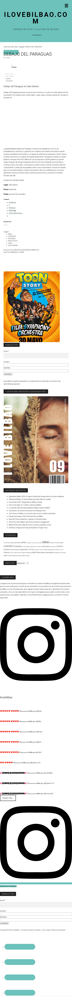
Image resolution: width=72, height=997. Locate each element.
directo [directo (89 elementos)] (32, 546)
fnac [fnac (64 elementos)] (35, 549)
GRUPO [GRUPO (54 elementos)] (42, 549)
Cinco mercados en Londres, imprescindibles (25, 505)
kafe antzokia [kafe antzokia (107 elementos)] (48, 549)
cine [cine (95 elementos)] (56, 542)
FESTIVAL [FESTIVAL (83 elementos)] (31, 549)
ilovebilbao (13, 67)
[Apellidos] (36, 370)
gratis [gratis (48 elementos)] (38, 549)
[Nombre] (36, 364)
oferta (10, 243)
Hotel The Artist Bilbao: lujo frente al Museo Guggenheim (29, 522)
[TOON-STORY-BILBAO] (32, 341)
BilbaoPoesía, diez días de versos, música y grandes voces (30, 525)
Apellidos (7, 368)
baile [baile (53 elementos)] (41, 542)
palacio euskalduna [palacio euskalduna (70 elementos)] (27, 552)
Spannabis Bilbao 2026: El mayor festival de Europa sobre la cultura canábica (36, 496)
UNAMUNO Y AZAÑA (17, 252)
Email (6, 351)
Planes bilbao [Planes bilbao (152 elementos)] (40, 552)
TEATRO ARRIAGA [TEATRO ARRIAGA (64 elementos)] (13, 555)
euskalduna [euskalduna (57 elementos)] (53, 546)
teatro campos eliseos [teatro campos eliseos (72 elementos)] (23, 555)
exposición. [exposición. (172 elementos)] (24, 549)
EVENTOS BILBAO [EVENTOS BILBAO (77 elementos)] (15, 549)
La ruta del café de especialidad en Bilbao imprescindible (29, 508)
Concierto (9, 81)
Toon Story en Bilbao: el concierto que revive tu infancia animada (32, 513)
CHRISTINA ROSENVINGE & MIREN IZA (26, 250)
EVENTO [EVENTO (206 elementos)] (60, 546)
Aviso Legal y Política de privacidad (53, 930)
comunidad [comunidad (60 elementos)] (60, 542)
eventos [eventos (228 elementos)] (7, 549)
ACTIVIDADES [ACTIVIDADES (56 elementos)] (7, 542)
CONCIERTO (12, 236)
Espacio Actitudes (35, 930)
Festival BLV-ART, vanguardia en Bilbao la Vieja (25, 502)
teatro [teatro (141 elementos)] (6, 555)
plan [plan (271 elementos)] (34, 552)
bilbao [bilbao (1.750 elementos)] (45, 542)
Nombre (7, 362)
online (21, 180)
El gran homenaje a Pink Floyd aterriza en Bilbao (26, 516)
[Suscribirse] (8, 374)
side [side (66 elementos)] (61, 552)
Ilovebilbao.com (36, 18)
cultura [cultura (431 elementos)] (18, 546)
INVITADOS (12, 238)
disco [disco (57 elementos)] (36, 546)
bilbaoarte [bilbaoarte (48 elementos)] (52, 542)
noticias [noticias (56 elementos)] (11, 552)
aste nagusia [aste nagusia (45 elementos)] (29, 542)
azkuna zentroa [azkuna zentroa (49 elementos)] (35, 542)
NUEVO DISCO (13, 241)
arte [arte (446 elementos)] (23, 542)
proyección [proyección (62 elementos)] (57, 552)
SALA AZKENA (13, 245)
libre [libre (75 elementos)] (54, 549)
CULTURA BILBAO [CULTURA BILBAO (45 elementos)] (26, 546)
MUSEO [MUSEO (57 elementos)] (57, 549)
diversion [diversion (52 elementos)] (40, 546)
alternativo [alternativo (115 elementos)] (18, 542)
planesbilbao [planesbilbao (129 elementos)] (50, 552)
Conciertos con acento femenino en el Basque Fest (27, 511)
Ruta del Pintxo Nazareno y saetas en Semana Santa (27, 519)
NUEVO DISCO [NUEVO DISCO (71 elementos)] (17, 552)
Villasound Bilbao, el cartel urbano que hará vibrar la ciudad (30, 499)
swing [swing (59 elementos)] (64, 552)
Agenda (8, 78)
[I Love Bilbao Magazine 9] (36, 483)
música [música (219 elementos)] (6, 552)
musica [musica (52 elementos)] (61, 549)
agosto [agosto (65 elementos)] (12, 542)
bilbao (10, 234)
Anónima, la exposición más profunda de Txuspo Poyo (28, 528)
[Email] (36, 355)
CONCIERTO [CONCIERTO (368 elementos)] (9, 546)
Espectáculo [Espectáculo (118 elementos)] (46, 546)
